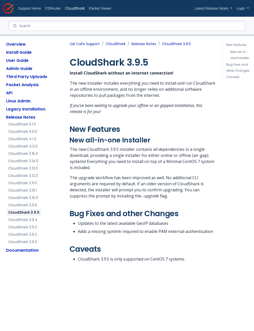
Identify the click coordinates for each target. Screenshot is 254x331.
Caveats (233, 77)
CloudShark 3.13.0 (23, 168)
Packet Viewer (100, 8)
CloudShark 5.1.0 (22, 124)
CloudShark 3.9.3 (22, 227)
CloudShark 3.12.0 (23, 175)
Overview (16, 44)
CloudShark (75, 8)
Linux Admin (18, 101)
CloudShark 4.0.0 (23, 146)
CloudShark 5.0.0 (22, 131)
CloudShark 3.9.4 (22, 219)
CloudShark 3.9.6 (22, 205)
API (9, 93)
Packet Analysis (22, 85)
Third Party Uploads (26, 77)
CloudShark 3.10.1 (22, 190)
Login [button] (241, 8)
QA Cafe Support (85, 43)
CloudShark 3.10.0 (23, 197)
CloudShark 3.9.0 (22, 241)
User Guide (17, 60)
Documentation (22, 250)
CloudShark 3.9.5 (23, 212)
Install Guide (19, 52)
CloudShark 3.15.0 (23, 153)
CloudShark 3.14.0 (23, 160)
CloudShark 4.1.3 (22, 138)
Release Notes (20, 117)
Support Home (29, 8)
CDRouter (53, 8)
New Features (236, 45)
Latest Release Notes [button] (212, 8)
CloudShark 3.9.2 (22, 234)
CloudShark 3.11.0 (22, 183)
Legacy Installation (25, 109)
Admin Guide (19, 68)
